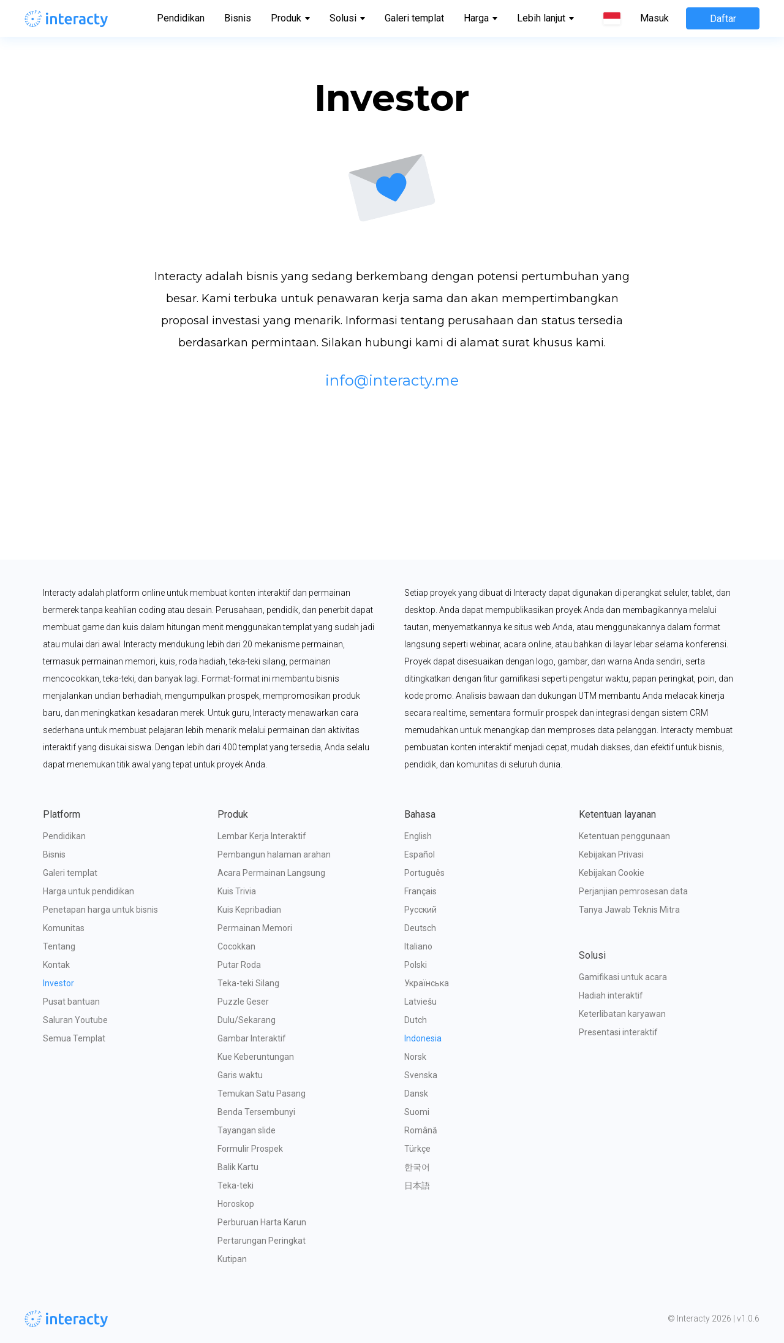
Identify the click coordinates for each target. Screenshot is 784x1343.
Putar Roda (239, 965)
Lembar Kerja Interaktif (261, 836)
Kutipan (232, 1259)
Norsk (415, 1057)
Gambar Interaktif (251, 1038)
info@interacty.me (392, 380)
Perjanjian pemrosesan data (633, 891)
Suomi (416, 1112)
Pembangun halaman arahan (274, 854)
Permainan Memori (254, 928)
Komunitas (64, 928)
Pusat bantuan (71, 1001)
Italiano (418, 946)
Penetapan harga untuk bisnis (100, 910)
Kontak (56, 965)
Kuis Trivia (236, 891)
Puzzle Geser (243, 1001)
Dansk (416, 1093)
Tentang (59, 946)
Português (424, 873)
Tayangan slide (246, 1130)
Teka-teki (235, 1185)
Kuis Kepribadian (249, 910)
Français (420, 891)
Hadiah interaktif (611, 995)
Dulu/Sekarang (246, 1020)
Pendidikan (181, 18)
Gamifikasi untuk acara (623, 977)
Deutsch (420, 928)
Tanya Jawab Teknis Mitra (629, 910)
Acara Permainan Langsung (271, 873)
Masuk (654, 18)
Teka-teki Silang (248, 983)
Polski (415, 965)
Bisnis (237, 18)
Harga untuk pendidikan (88, 891)
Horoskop (235, 1204)
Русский (420, 910)
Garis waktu (240, 1075)
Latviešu (420, 1001)
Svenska (420, 1075)
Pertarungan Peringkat (261, 1241)
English (418, 836)
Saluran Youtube (75, 1020)
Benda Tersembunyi (256, 1112)
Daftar (723, 19)
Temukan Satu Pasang (261, 1093)
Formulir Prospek (250, 1149)
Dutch (415, 1020)
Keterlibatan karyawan (622, 1014)
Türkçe (417, 1149)
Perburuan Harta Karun (261, 1222)
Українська (426, 983)
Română (420, 1130)
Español (419, 854)
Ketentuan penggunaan (624, 836)
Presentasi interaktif (618, 1032)
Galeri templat (414, 18)
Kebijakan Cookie (611, 873)
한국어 (417, 1167)
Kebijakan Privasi (611, 854)
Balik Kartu (237, 1167)
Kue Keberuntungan (255, 1057)
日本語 (417, 1185)
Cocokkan (236, 946)
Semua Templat (74, 1038)
